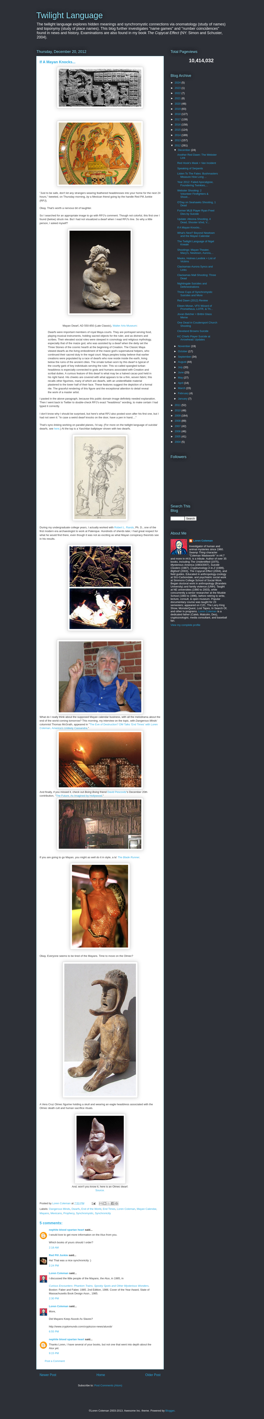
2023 (178, 88)
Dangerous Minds (59, 1208)
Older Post (152, 1375)
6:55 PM (54, 1331)
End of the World (91, 1208)
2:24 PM (54, 1265)
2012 (178, 145)
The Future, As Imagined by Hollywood (79, 795)
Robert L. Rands (124, 527)
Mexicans (56, 1213)
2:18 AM (54, 1247)
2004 (178, 441)
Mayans (44, 1213)
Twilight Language (69, 15)
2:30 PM (54, 1298)
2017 (178, 119)
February (184, 393)
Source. (100, 1190)
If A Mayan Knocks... (189, 227)
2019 (178, 108)
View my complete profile (185, 625)
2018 (178, 114)
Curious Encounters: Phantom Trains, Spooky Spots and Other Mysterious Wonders (98, 1285)
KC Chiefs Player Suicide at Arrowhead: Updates (193, 338)
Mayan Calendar (146, 1208)
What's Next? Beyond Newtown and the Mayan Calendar (196, 234)
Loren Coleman (126, 1208)
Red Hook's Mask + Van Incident (196, 163)
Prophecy (68, 1213)
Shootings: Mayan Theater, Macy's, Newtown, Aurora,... (195, 251)
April (181, 382)
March (182, 388)
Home (101, 1375)
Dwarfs (76, 1208)
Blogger (169, 1410)
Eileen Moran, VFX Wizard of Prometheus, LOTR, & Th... (195, 307)
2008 (178, 420)
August (182, 361)
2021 (178, 98)
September (185, 356)
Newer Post (48, 1375)
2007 (178, 426)
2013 (178, 140)
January (183, 398)
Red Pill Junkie (58, 1255)
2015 (178, 129)
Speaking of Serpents (190, 168)
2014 (178, 135)
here (56, 428)
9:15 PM (54, 1353)
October (183, 351)
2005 (178, 436)
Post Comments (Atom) (108, 1385)
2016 (178, 124)
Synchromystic (84, 1213)
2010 (178, 410)
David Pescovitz (116, 792)
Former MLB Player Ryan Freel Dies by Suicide (195, 212)
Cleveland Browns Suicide (192, 331)
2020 (178, 103)
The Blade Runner (128, 857)
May (181, 377)
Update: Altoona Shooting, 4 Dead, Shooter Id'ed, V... (194, 220)
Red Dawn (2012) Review (192, 300)
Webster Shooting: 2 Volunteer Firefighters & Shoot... (192, 193)
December (184, 150)
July (181, 367)
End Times (109, 1208)
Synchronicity (103, 1213)
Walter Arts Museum (125, 325)
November (184, 346)
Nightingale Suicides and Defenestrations (192, 285)
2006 (178, 431)
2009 (178, 415)
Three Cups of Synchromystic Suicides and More (194, 293)
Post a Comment (55, 1361)
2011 (178, 405)
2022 (178, 93)
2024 (178, 82)
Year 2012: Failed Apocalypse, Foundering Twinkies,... (195, 183)
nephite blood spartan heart (66, 1229)
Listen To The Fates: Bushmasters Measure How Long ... (197, 175)
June (181, 372)
